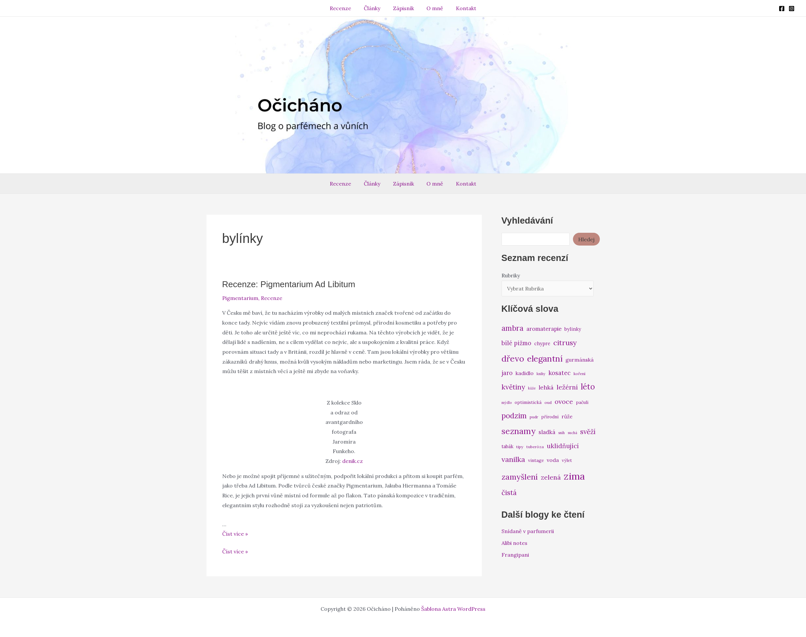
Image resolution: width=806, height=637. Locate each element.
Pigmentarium (240, 298)
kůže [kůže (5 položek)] (532, 388)
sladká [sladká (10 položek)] (547, 432)
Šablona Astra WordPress (453, 609)
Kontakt (462, 8)
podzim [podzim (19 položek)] (514, 415)
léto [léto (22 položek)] (588, 387)
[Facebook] (782, 8)
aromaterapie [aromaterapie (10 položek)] (543, 328)
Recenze (345, 8)
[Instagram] (792, 8)
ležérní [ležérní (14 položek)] (567, 387)
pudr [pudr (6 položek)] (534, 416)
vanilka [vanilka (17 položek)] (513, 459)
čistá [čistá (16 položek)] (509, 492)
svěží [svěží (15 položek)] (588, 431)
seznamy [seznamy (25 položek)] (518, 431)
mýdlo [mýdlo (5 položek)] (506, 402)
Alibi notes (514, 543)
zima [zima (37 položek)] (574, 476)
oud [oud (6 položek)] (548, 402)
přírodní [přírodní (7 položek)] (550, 417)
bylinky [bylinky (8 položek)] (572, 329)
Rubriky (510, 275)
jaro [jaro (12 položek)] (507, 373)
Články (374, 8)
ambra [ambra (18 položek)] (512, 328)
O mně (432, 8)
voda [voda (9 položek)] (553, 460)
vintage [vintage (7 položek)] (536, 460)
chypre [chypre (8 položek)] (542, 343)
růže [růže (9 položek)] (567, 416)
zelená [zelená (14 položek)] (551, 477)
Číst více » (235, 533)
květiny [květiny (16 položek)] (513, 387)
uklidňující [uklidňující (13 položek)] (563, 446)
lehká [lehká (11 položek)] (546, 387)
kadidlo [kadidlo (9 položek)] (525, 373)
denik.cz (352, 461)
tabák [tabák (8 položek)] (507, 446)
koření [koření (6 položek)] (579, 373)
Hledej (586, 239)
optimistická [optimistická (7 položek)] (528, 402)
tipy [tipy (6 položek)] (519, 446)
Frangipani (515, 554)
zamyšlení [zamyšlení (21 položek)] (519, 477)
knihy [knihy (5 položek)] (541, 373)
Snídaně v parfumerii (527, 531)
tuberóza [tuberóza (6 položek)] (535, 446)
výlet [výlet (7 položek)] (567, 460)
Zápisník (403, 8)
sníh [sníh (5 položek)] (561, 432)
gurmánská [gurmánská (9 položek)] (579, 359)
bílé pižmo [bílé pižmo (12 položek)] (516, 343)
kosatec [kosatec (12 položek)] (559, 373)
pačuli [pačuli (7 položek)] (582, 402)
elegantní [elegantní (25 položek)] (544, 358)
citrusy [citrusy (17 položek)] (565, 342)
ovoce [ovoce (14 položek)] (564, 401)
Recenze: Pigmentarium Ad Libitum (288, 284)
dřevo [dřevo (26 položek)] (512, 358)
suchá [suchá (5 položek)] (572, 432)
